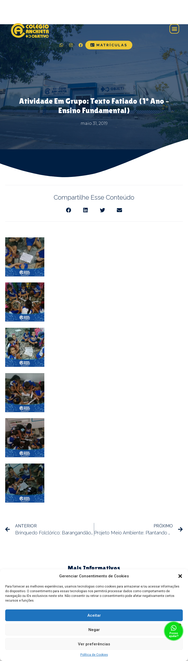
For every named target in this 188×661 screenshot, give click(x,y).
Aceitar (94, 615)
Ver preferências (94, 644)
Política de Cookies (94, 655)
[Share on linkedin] (86, 210)
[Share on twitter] (102, 210)
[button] (180, 576)
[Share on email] (119, 210)
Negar (94, 629)
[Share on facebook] (69, 210)
